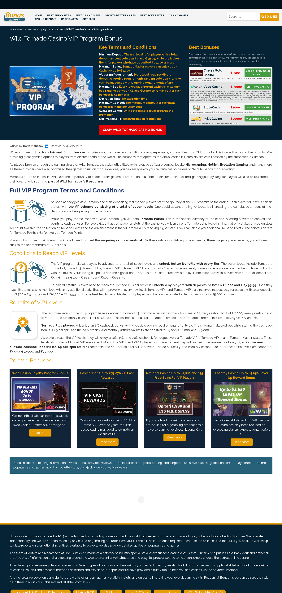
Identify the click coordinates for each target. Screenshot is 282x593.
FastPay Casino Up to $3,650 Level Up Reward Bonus (241, 375)
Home (38, 15)
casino (135, 463)
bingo (174, 463)
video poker (102, 467)
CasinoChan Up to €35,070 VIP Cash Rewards (107, 375)
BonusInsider (22, 463)
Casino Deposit (45, 19)
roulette (64, 467)
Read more (40, 433)
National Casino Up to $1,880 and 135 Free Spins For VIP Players (174, 375)
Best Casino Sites (88, 15)
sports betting (152, 463)
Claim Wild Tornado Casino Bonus (132, 130)
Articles (88, 19)
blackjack (86, 467)
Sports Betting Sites (120, 15)
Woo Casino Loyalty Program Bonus (40, 373)
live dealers (120, 467)
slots (74, 467)
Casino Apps (69, 19)
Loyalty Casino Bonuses (51, 29)
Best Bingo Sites (59, 15)
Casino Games (178, 15)
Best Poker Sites (152, 15)
